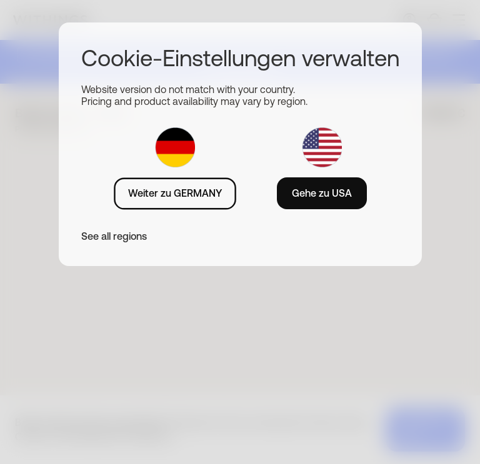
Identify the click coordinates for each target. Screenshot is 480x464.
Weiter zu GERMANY (175, 193)
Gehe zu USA (322, 193)
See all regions (114, 236)
